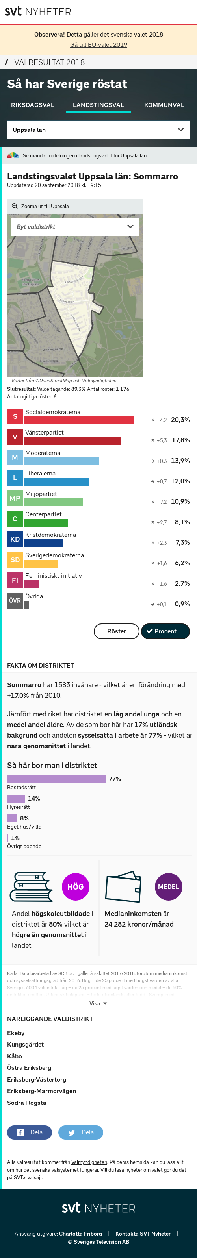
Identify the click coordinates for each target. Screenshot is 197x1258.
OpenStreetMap (55, 380)
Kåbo (14, 1056)
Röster (116, 631)
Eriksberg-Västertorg (36, 1079)
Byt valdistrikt (36, 227)
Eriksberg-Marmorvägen (41, 1091)
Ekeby (15, 1033)
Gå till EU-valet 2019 (98, 44)
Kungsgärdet (25, 1044)
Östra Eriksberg (29, 1067)
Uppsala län (29, 129)
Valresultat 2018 (45, 62)
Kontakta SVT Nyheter (143, 1233)
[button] (29, 1132)
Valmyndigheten (99, 380)
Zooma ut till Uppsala (40, 206)
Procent (165, 631)
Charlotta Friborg (81, 1233)
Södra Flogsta (26, 1102)
